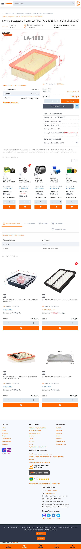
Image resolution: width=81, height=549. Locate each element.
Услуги (31, 444)
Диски (4, 430)
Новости (31, 441)
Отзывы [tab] (44, 223)
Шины (4, 428)
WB (9, 453)
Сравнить (8, 306)
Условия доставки (35, 430)
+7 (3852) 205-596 (51, 490)
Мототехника (6, 441)
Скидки (29, 165)
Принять (41, 538)
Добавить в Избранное (77, 106)
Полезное (59, 433)
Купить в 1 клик (58, 106)
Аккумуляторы (6, 438)
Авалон (15, 542)
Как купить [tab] (59, 223)
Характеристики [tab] (13, 223)
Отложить (16, 306)
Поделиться (31, 27)
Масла (4, 436)
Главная (2, 13)
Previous (73, 160)
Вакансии (32, 436)
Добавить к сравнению (35, 25)
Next (76, 160)
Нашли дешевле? (73, 91)
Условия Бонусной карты (37, 428)
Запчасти (5, 433)
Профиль (73, 547)
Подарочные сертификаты (37, 447)
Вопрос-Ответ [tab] (60, 229)
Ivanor (4, 453)
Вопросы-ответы (34, 433)
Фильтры (35, 13)
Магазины (59, 430)
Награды (58, 438)
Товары (24, 546)
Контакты (59, 428)
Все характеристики (10, 102)
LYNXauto (60, 84)
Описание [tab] (31, 223)
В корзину (70, 101)
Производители (61, 444)
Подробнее (41, 534)
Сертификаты (60, 441)
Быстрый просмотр (4, 174)
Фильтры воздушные (46, 13)
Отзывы (58, 436)
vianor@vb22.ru (50, 493)
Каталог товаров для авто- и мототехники (18, 13)
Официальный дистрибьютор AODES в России (44, 483)
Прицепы (5, 444)
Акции (31, 438)
